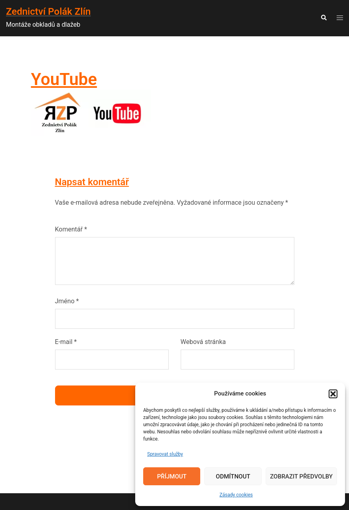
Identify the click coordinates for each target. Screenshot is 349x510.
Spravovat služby (165, 454)
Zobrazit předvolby (301, 476)
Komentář (71, 229)
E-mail (66, 342)
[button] (333, 394)
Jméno (67, 301)
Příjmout (172, 476)
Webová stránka (203, 342)
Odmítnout (233, 476)
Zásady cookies (235, 495)
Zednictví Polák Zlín (48, 11)
